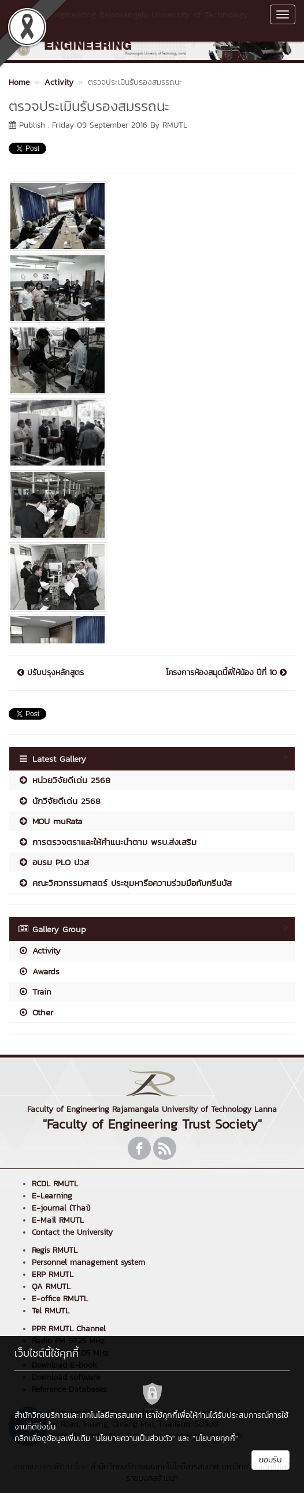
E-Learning (52, 1196)
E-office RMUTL (60, 1299)
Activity (39, 950)
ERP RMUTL (52, 1274)
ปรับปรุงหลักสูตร (50, 673)
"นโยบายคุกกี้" (215, 1438)
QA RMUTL (51, 1286)
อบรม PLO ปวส (53, 862)
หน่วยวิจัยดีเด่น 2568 (64, 780)
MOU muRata (50, 821)
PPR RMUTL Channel (69, 1329)
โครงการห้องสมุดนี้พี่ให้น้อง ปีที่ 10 (226, 673)
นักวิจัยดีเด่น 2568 (59, 800)
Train (34, 991)
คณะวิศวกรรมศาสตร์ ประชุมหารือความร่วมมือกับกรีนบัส (125, 882)
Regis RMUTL (54, 1250)
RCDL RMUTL (55, 1184)
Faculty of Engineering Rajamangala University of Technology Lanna (128, 20)
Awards (39, 971)
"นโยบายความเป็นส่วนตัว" (134, 1438)
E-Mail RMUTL (58, 1220)
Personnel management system (88, 1262)
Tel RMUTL (50, 1311)
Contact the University (72, 1232)
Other (35, 1012)
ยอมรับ (270, 1460)
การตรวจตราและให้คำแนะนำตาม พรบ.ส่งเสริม (107, 841)
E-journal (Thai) (61, 1208)
